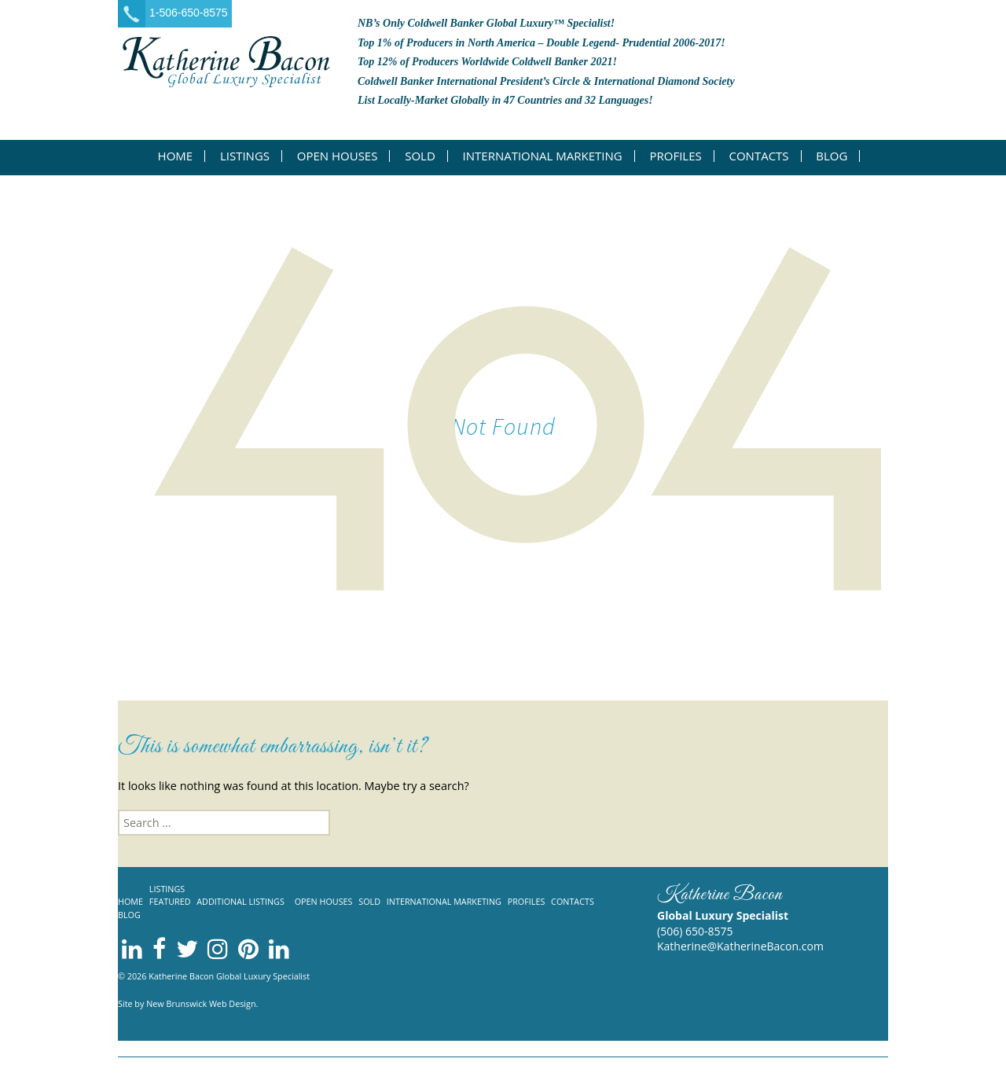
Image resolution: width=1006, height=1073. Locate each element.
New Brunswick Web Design (200, 1003)
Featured (170, 901)
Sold (420, 156)
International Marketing (542, 156)
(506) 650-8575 (694, 931)
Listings (245, 156)
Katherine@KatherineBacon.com (740, 946)
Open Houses (337, 156)
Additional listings (240, 901)
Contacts (758, 156)
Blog (831, 156)
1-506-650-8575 (188, 12)
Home (175, 156)
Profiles (675, 156)
